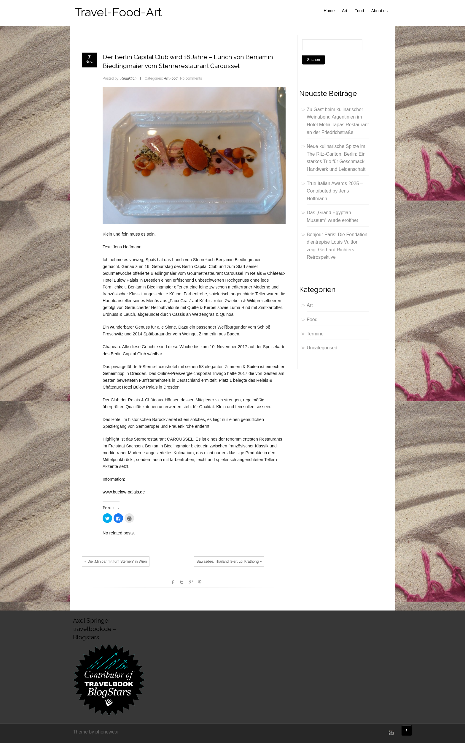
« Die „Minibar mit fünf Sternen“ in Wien (116, 561)
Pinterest (199, 582)
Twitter (181, 582)
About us (379, 10)
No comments (191, 78)
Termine (315, 333)
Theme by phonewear (96, 731)
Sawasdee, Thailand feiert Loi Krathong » (229, 561)
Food (359, 10)
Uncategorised (322, 347)
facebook (172, 582)
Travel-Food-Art (118, 12)
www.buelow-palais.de (124, 492)
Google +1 (190, 582)
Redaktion (128, 78)
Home (329, 10)
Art (344, 10)
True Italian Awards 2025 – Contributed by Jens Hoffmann (335, 191)
